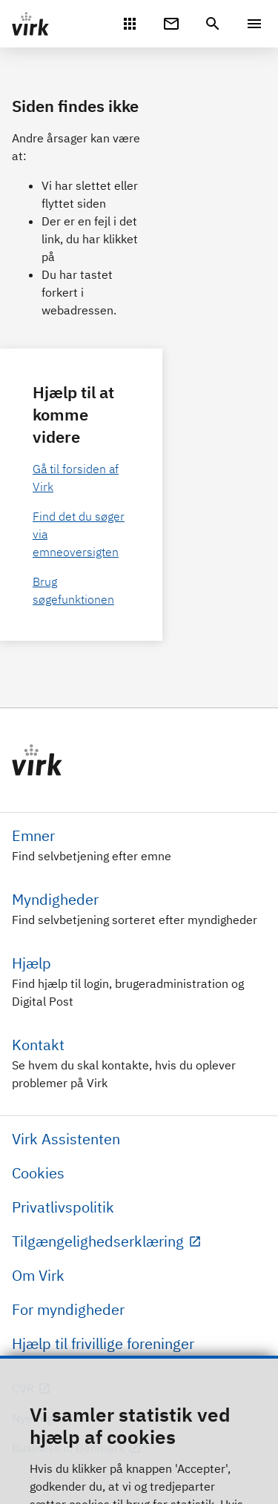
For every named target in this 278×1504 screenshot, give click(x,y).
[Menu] (254, 23)
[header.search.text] (213, 22)
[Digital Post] (171, 22)
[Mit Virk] (129, 22)
